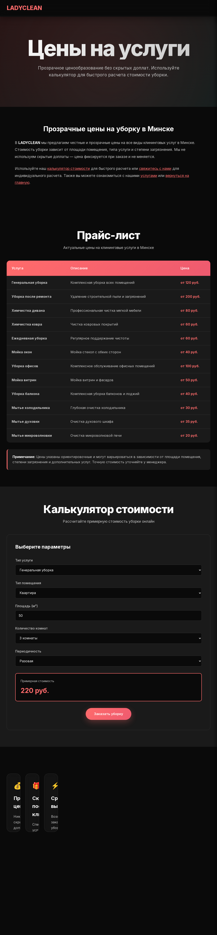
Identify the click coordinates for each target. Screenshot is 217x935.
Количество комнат (31, 628)
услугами (148, 175)
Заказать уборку (108, 714)
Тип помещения (28, 583)
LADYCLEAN (24, 7)
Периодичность (28, 651)
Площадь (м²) (26, 606)
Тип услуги (24, 560)
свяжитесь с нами (155, 168)
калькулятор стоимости (68, 168)
